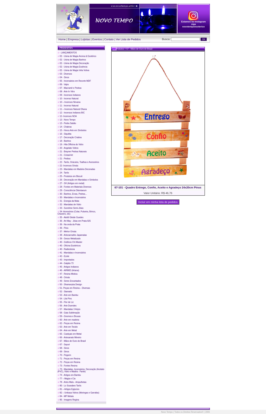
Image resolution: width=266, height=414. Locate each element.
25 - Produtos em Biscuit (70, 176)
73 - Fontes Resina (67, 366)
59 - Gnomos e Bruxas (69, 316)
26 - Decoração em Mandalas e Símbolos (78, 180)
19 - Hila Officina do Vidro (70, 144)
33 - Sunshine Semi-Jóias (71, 208)
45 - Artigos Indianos (68, 267)
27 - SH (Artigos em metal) (71, 183)
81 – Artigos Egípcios (68, 389)
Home (61, 39)
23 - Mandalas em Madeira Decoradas (76, 169)
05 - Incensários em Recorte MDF (74, 81)
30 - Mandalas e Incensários (72, 197)
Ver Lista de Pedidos (128, 39)
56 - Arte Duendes (67, 306)
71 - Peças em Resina (69, 358)
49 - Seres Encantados (69, 281)
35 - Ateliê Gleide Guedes (71, 217)
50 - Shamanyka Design (70, 284)
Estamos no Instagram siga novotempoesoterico (193, 23)
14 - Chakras (65, 127)
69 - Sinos (63, 351)
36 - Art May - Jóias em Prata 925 (74, 221)
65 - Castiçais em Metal (69, 334)
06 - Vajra (63, 84)
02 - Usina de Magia (77, 56)
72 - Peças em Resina (69, 362)
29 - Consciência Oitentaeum (72, 190)
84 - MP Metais (66, 396)
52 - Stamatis (65, 291)
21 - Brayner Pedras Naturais (72, 151)
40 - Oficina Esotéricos (69, 245)
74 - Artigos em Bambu (69, 375)
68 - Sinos (63, 348)
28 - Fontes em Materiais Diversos (74, 187)
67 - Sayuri (64, 344)
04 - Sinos (63, 77)
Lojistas (85, 39)
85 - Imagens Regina (68, 400)
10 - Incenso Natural (68, 98)
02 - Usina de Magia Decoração (73, 63)
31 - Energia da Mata (68, 201)
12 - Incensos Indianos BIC (71, 113)
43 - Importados (66, 260)
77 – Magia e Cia (66, 378)
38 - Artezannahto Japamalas (72, 235)
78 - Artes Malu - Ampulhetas (72, 382)
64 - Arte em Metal (67, 330)
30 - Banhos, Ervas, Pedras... (72, 194)
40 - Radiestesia (66, 249)
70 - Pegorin (64, 355)
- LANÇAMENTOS (67, 53)
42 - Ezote (63, 256)
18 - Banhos (64, 141)
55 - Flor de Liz (66, 302)
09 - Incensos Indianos (69, 95)
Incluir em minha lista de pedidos (158, 202)
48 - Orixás (64, 277)
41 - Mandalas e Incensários (72, 253)
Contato (109, 39)
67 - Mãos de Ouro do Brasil (72, 341)
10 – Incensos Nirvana (69, 102)
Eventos (97, 39)
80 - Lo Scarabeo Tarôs (69, 386)
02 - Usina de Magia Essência (72, 67)
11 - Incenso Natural (68, 105)
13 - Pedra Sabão (67, 123)
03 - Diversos (65, 74)
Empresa (73, 39)
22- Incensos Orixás (68, 166)
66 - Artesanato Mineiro (69, 337)
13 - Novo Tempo (67, 120)
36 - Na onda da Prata (69, 224)
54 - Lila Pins (65, 298)
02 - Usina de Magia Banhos (72, 60)
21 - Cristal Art (65, 155)
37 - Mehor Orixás (67, 231)
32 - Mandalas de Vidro (69, 204)
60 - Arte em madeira (68, 320)
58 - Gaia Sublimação (69, 313)
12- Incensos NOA (67, 116)
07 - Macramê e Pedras (69, 88)
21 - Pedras (64, 158)
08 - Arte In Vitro (66, 91)
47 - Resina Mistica (68, 274)
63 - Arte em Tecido (68, 327)
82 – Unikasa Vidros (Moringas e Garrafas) (78, 393)
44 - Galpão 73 (66, 263)
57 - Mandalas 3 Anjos (69, 309)
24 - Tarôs (63, 173)
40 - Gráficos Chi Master (70, 242)
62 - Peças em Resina (69, 323)
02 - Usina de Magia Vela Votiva (73, 70)
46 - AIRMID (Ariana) (68, 270)
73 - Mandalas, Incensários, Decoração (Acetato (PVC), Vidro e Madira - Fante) (81, 370)
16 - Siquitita (64, 134)
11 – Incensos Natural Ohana (72, 109)
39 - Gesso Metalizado (69, 238)
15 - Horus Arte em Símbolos (72, 130)
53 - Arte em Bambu (68, 295)
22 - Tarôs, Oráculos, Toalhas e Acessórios (78, 162)
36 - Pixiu (63, 228)
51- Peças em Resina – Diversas (74, 288)
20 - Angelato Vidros (68, 148)
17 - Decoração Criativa (70, 137)
